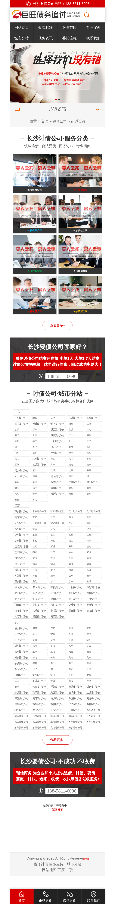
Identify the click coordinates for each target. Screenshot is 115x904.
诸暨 (52, 653)
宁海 (52, 647)
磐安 (71, 682)
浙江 (17, 635)
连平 (71, 483)
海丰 (52, 478)
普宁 (34, 507)
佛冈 (71, 489)
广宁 (71, 448)
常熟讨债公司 (39, 524)
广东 (17, 425)
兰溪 (89, 682)
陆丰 (89, 478)
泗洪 (71, 577)
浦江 (52, 682)
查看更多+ (57, 338)
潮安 (17, 501)
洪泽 (52, 571)
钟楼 (89, 542)
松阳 (17, 700)
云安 (17, 513)
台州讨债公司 (93, 729)
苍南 (71, 659)
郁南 (89, 507)
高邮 (71, 548)
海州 (71, 559)
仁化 (89, 437)
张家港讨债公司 (57, 525)
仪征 (52, 548)
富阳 (89, 641)
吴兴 (89, 670)
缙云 (71, 694)
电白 (71, 460)
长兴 (52, 670)
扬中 (52, 583)
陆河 (71, 478)
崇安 (71, 536)
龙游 (89, 688)
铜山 (71, 554)
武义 (34, 682)
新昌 (34, 653)
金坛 (52, 542)
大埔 (71, 472)
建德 (71, 641)
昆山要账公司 (21, 735)
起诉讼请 (78, 121)
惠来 (17, 507)
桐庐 (34, 641)
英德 (34, 495)
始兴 (71, 437)
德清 (34, 670)
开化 (71, 688)
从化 (52, 431)
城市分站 (21, 38)
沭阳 (34, 577)
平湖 (89, 676)
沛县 (52, 554)
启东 (71, 589)
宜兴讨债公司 (57, 536)
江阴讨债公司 (39, 536)
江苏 (17, 518)
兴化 (34, 594)
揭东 (71, 501)
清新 (17, 495)
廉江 (17, 448)
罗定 (34, 513)
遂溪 (71, 443)
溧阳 (34, 542)
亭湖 (34, 565)
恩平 (34, 460)
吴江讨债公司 (93, 524)
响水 (71, 565)
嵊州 (89, 653)
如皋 (89, 589)
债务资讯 (45, 38)
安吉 (71, 670)
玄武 (34, 530)
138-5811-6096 (61, 389)
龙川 (52, 483)
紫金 (34, 483)
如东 (52, 589)
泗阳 (52, 577)
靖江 (52, 594)
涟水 (34, 571)
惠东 (89, 466)
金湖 (71, 571)
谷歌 (69, 883)
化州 (17, 466)
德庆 (34, 454)
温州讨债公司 (93, 723)
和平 (89, 483)
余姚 (71, 647)
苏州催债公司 (75, 735)
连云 (34, 559)
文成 (89, 659)
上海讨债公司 (57, 735)
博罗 (71, 466)
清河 (89, 571)
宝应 (34, 548)
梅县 (52, 472)
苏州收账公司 (93, 735)
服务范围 (69, 28)
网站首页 (21, 28)
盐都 (52, 565)
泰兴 (71, 594)
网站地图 (49, 883)
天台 (71, 665)
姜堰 (89, 594)
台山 (71, 454)
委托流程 (69, 38)
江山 (17, 694)
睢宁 (89, 554)
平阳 (52, 659)
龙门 (17, 472)
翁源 (17, 443)
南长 (89, 536)
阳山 (89, 489)
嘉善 (34, 676)
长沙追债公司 (75, 741)
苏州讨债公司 (39, 741)
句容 (71, 583)
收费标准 (45, 28)
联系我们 (93, 38)
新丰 (34, 443)
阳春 (34, 489)
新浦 (52, 559)
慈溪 (89, 647)
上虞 (71, 653)
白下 (52, 530)
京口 (89, 583)
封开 (17, 454)
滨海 (89, 565)
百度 (61, 883)
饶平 (34, 501)
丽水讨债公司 (39, 729)
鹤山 (17, 460)
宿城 (89, 577)
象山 (34, 647)
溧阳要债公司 (57, 729)
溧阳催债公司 (21, 729)
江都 (89, 548)
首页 (45, 121)
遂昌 (89, 694)
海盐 (52, 676)
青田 (52, 694)
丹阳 (34, 583)
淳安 (52, 641)
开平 (89, 454)
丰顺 (89, 472)
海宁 (71, 676)
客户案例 (93, 28)
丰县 (34, 554)
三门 (52, 665)
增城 (34, 431)
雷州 (34, 448)
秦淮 (71, 530)
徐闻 (89, 443)
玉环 (34, 665)
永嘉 (34, 659)
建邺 (89, 530)
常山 (52, 688)
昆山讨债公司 (75, 524)
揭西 (89, 501)
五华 (17, 478)
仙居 (89, 665)
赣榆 (89, 559)
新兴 (71, 507)
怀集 (89, 448)
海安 (34, 589)
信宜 (34, 466)
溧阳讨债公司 (75, 729)
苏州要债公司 (21, 741)
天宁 (71, 542)
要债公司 (60, 121)
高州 (89, 460)
